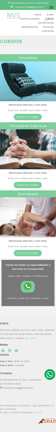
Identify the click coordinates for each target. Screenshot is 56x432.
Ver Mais (30, 338)
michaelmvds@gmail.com (29, 7)
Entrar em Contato (28, 116)
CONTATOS (48, 31)
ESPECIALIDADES (30, 18)
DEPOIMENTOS (29, 27)
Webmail (38, 412)
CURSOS (49, 18)
